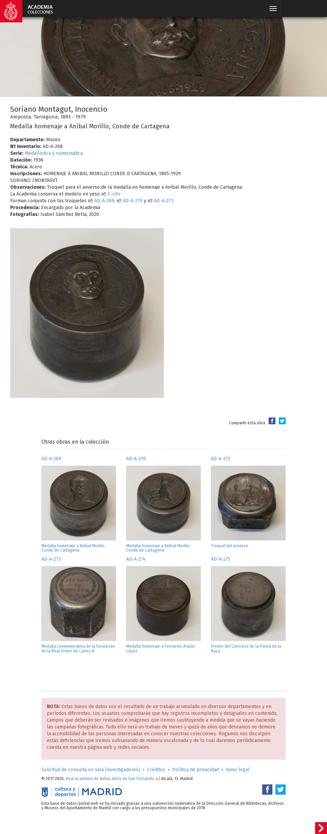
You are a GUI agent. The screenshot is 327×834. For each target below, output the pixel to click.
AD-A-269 (104, 201)
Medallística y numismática (54, 153)
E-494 (114, 194)
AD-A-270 (132, 201)
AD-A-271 (163, 201)
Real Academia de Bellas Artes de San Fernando (110, 778)
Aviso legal (238, 770)
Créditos (156, 770)
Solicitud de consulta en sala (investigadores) (90, 770)
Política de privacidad (195, 770)
